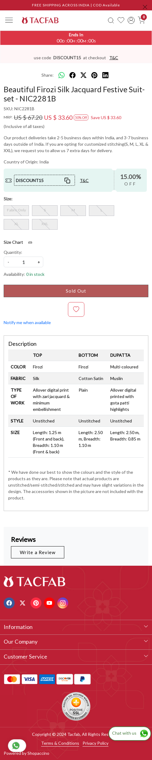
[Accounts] (131, 20)
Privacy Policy (95, 743)
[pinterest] (94, 75)
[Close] (145, 7)
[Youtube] (50, 602)
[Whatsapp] (61, 75)
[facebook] (72, 75)
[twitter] (83, 75)
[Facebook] (10, 602)
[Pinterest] (36, 602)
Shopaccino (38, 753)
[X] (23, 602)
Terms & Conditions (60, 743)
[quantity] (23, 262)
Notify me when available (27, 322)
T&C (113, 57)
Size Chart (20, 242)
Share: (47, 75)
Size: (8, 198)
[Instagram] (63, 602)
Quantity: (13, 252)
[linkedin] (105, 75)
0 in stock (35, 274)
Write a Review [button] (37, 552)
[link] (111, 20)
